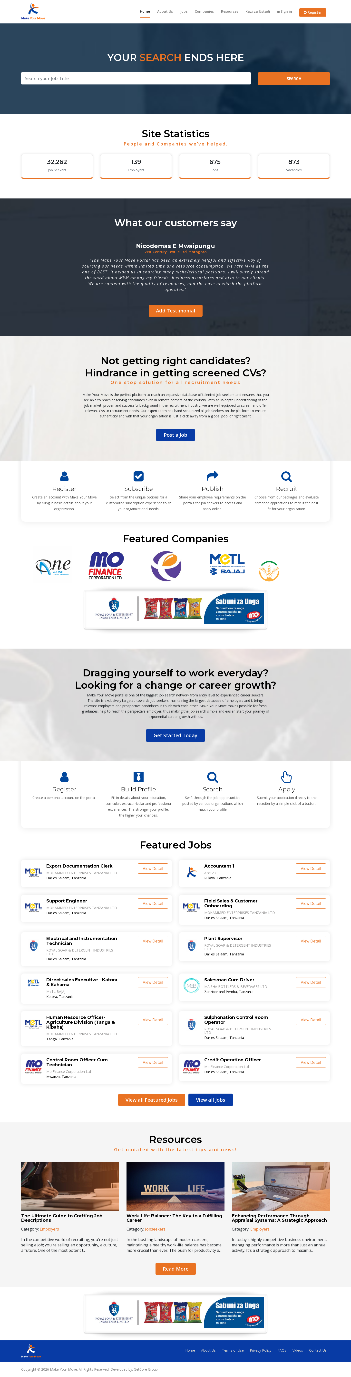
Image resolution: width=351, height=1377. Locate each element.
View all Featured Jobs (152, 1099)
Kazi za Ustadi (257, 11)
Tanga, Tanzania (59, 1039)
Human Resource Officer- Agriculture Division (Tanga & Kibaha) (80, 1022)
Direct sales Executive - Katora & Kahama (81, 982)
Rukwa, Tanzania (217, 878)
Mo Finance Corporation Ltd (68, 1071)
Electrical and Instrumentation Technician (81, 941)
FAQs (282, 1350)
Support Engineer (66, 901)
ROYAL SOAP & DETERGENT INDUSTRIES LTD (79, 952)
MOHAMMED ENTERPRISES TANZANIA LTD (81, 872)
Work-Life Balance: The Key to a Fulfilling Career (174, 1217)
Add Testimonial (175, 310)
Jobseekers (155, 1229)
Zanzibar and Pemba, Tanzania (228, 991)
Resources (229, 11)
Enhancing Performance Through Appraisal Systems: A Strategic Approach (279, 1217)
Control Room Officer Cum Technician (77, 1062)
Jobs (183, 11)
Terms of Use (233, 1350)
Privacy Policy (260, 1350)
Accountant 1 (219, 866)
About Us (165, 11)
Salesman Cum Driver (229, 979)
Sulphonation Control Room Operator (236, 1020)
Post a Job (175, 435)
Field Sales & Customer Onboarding (231, 903)
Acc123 (210, 872)
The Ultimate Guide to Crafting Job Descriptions (61, 1217)
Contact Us (318, 1350)
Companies (204, 11)
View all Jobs (210, 1099)
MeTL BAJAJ (55, 991)
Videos (297, 1350)
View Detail (153, 868)
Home (145, 11)
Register (313, 12)
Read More (175, 1268)
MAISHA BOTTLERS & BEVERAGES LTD (235, 986)
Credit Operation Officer (232, 1059)
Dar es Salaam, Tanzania (66, 878)
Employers (49, 1229)
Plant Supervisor (223, 938)
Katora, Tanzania (59, 996)
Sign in (284, 11)
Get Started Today (175, 735)
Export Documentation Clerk (79, 866)
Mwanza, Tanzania (61, 1076)
